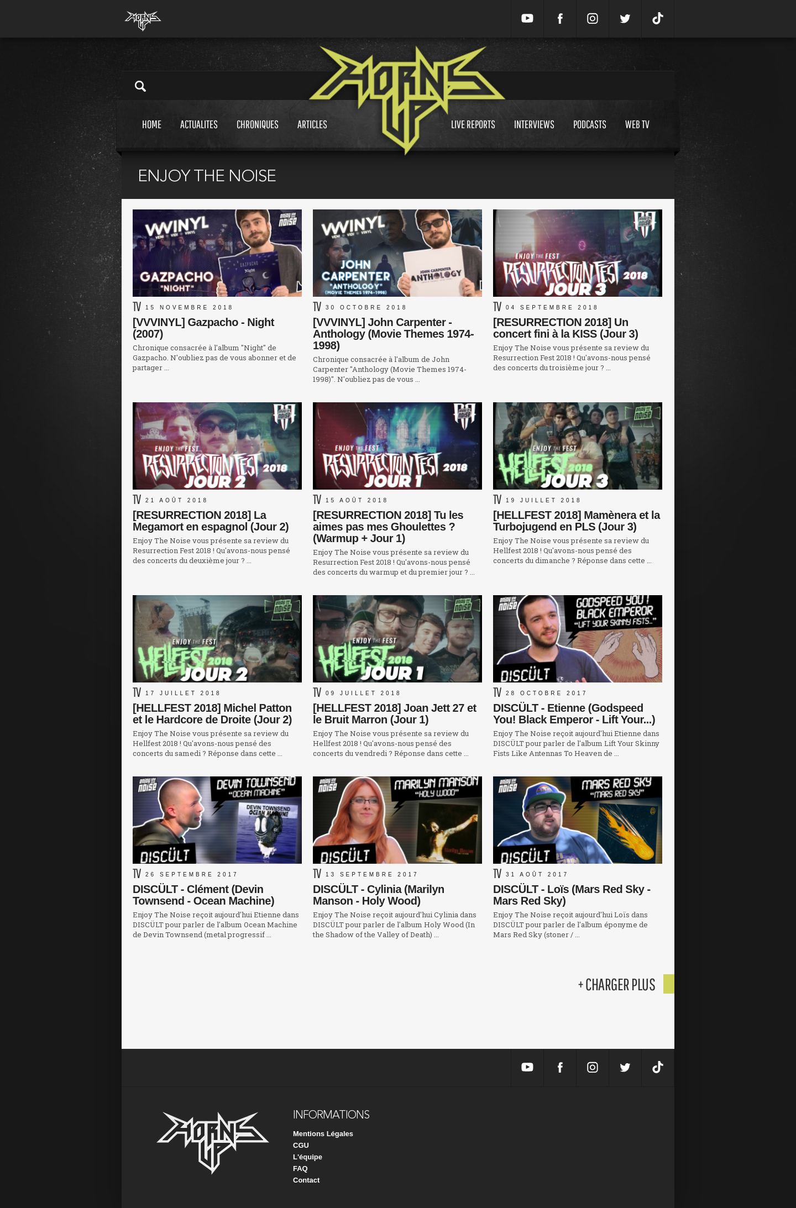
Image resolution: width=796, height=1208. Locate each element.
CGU (301, 1145)
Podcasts (590, 134)
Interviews (534, 134)
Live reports (473, 134)
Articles (312, 134)
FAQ (300, 1168)
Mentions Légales (323, 1134)
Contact (306, 1180)
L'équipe (307, 1157)
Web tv (637, 134)
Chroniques (257, 134)
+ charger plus (616, 984)
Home (152, 134)
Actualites (199, 134)
